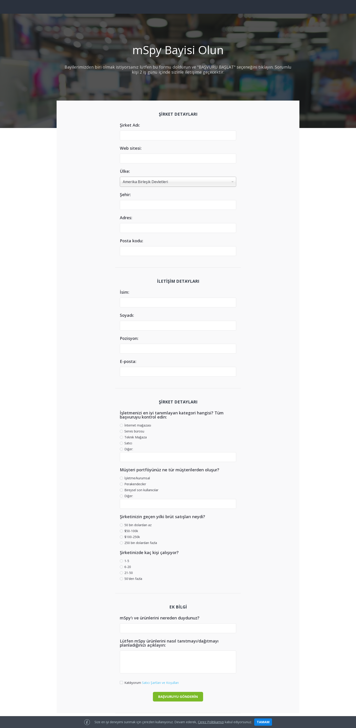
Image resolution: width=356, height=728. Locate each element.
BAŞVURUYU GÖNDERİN (178, 696)
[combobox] (178, 182)
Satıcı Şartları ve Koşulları (160, 682)
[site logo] (178, 7)
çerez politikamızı (211, 722)
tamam (263, 722)
